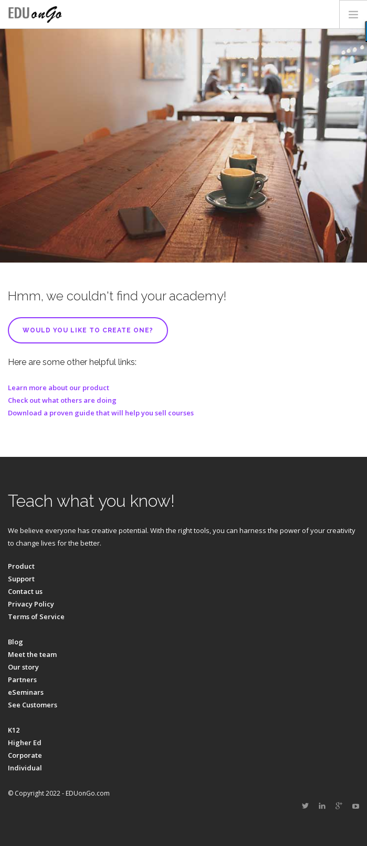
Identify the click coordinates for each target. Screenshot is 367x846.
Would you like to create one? (88, 330)
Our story (23, 667)
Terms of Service (36, 616)
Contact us (25, 591)
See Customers (32, 704)
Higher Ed (24, 742)
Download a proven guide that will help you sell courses (101, 412)
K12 (13, 730)
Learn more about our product (58, 387)
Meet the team (32, 654)
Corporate (25, 755)
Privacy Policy (31, 604)
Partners (22, 679)
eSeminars (26, 692)
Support (21, 578)
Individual (25, 767)
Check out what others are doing (62, 400)
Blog (15, 641)
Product (21, 566)
